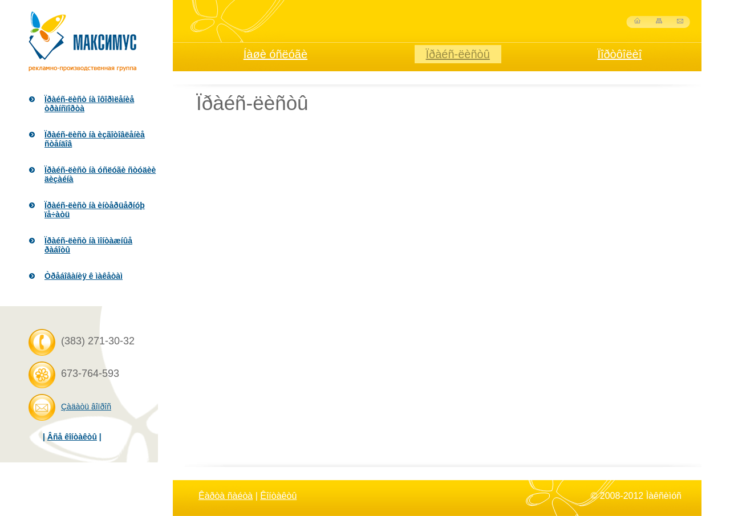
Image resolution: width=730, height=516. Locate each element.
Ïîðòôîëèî (619, 54)
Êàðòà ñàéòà (225, 496)
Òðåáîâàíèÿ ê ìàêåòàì (83, 276)
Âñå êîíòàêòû (72, 436)
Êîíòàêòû (278, 496)
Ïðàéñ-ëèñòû (458, 54)
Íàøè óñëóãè (275, 54)
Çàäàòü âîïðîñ (86, 406)
